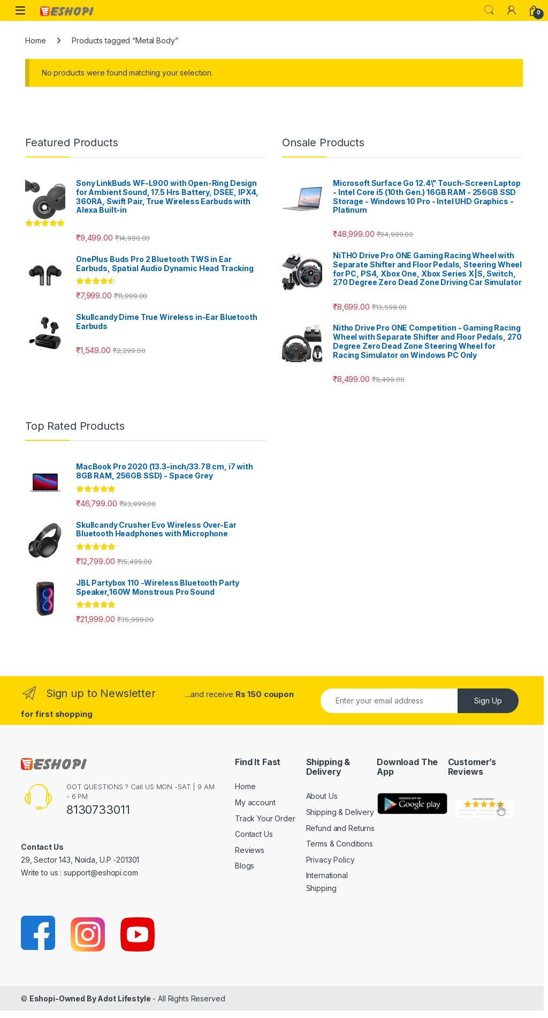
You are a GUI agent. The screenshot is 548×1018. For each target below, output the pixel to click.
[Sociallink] (39, 934)
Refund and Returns (340, 828)
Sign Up (488, 700)
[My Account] (511, 10)
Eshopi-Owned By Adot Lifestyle (90, 998)
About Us (322, 795)
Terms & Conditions (339, 843)
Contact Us (254, 834)
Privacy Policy (330, 859)
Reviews (249, 850)
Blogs (244, 865)
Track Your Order (265, 818)
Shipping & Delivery (340, 812)
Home (35, 40)
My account (255, 802)
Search (489, 10)
